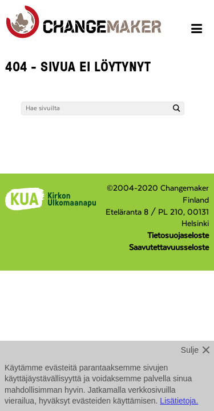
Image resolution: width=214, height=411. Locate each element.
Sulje (190, 349)
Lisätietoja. (179, 400)
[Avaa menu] (198, 30)
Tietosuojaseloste (178, 235)
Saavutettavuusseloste (169, 247)
